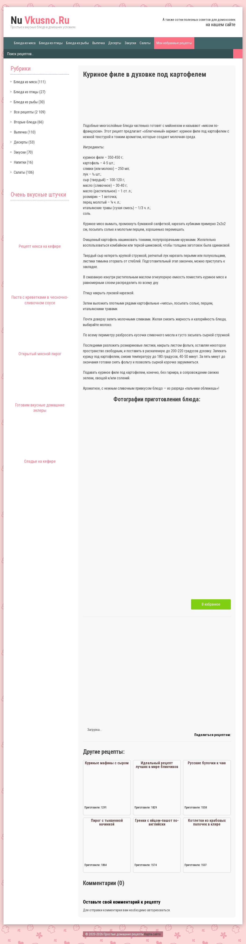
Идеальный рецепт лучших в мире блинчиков (157, 765)
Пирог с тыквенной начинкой (107, 822)
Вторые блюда (25, 122)
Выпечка (98, 43)
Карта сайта (152, 934)
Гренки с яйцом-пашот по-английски (157, 822)
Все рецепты (24, 112)
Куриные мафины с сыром (107, 763)
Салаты (145, 43)
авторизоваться (158, 910)
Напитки (20, 162)
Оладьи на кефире (40, 461)
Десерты (114, 43)
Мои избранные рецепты (174, 43)
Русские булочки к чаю (207, 763)
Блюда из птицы (51, 43)
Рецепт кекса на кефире (40, 246)
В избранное (211, 604)
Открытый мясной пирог (39, 353)
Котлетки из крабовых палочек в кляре (207, 822)
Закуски (130, 43)
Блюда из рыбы (77, 43)
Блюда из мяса (25, 43)
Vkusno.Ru (40, 20)
